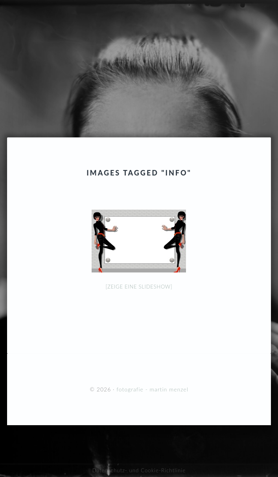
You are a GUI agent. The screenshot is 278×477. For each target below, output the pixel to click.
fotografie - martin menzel (139, 53)
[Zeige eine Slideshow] (139, 286)
